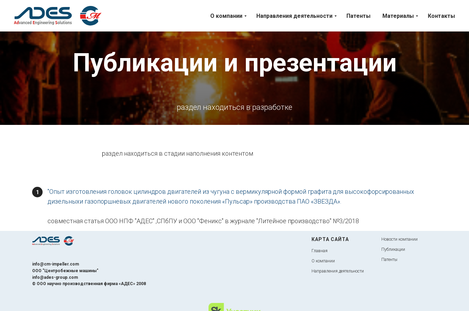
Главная (320, 250)
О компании (226, 16)
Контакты (441, 16)
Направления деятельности (294, 16)
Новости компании (399, 239)
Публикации (393, 249)
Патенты (358, 16)
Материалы (398, 16)
